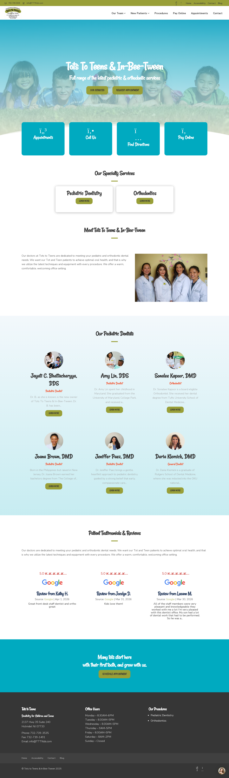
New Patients (139, 13)
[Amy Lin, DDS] (114, 357)
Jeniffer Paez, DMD (114, 456)
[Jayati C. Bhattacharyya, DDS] (53, 357)
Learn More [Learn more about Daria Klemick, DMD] (175, 490)
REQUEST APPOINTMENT (127, 90)
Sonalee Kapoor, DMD (175, 375)
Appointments (199, 13)
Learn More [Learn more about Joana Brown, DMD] (54, 486)
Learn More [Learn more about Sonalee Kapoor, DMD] (175, 409)
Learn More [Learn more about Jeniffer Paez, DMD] (114, 490)
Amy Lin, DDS (115, 375)
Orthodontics (144, 193)
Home (188, 3)
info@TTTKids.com (35, 3)
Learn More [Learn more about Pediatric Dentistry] (84, 201)
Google (48, 599)
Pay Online (179, 13)
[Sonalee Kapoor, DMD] (175, 357)
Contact (212, 3)
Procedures (161, 13)
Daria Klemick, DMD (175, 456)
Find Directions (138, 144)
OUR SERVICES (97, 90)
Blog (220, 3)
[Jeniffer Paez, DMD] (114, 438)
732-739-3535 (14, 3)
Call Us (91, 137)
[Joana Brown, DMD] (53, 438)
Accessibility (199, 3)
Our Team (117, 13)
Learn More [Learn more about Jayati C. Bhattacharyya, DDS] (54, 413)
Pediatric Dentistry (84, 193)
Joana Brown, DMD (54, 456)
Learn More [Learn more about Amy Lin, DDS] (114, 409)
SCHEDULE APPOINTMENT (114, 674)
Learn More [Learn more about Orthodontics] (145, 201)
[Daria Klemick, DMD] (175, 438)
